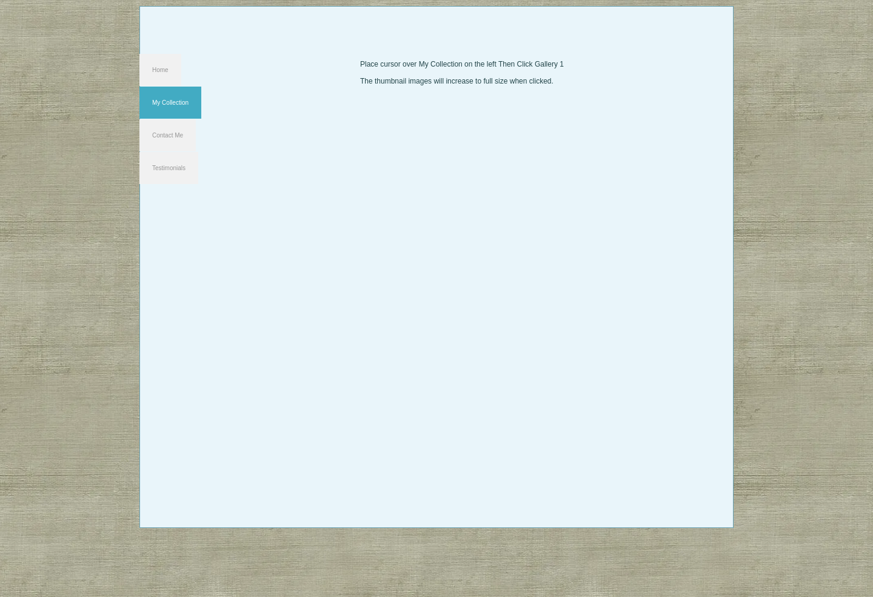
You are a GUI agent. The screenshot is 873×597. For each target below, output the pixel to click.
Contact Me (167, 135)
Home (160, 70)
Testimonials (169, 168)
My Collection (170, 102)
